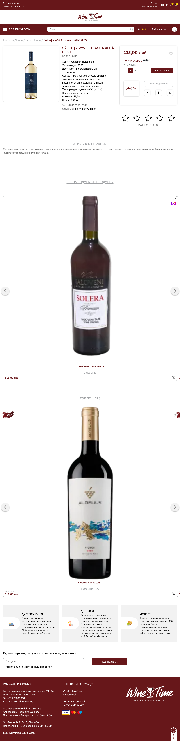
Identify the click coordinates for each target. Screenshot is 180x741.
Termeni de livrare (73, 704)
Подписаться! (109, 661)
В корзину (162, 70)
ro (139, 29)
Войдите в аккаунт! (164, 29)
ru (144, 29)
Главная (8, 40)
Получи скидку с (137, 60)
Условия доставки (159, 83)
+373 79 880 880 (150, 6)
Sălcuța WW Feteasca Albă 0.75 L (66, 40)
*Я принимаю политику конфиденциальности (29, 667)
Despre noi (69, 694)
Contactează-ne (72, 691)
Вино (19, 40)
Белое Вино (33, 40)
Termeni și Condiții (74, 701)
